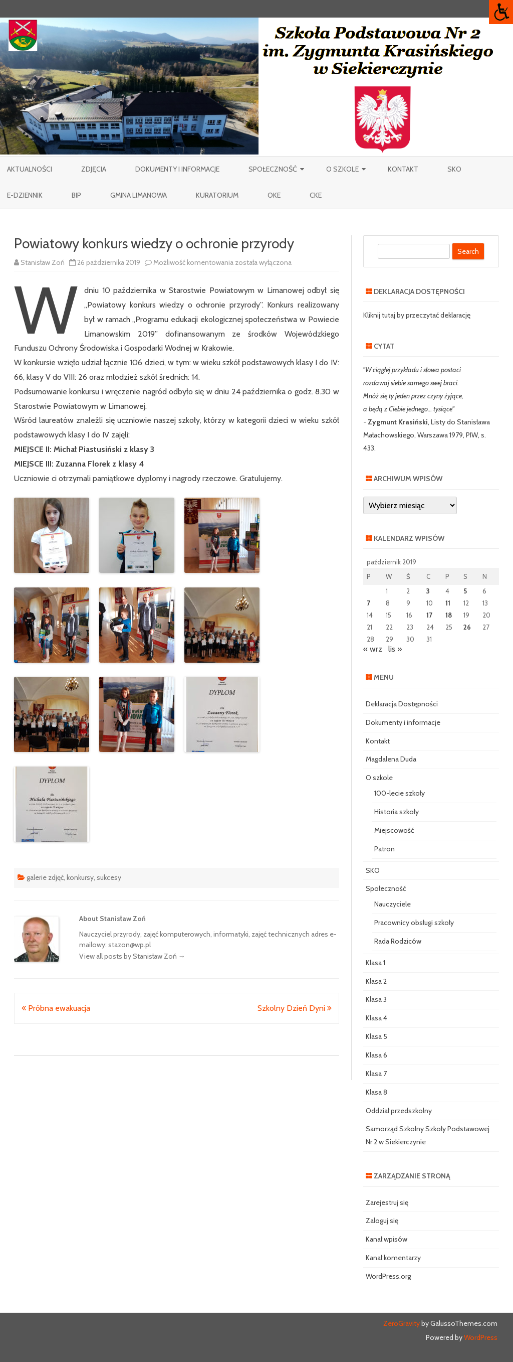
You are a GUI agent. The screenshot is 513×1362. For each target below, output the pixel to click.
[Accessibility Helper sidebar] (501, 12)
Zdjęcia (93, 169)
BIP (76, 195)
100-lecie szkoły (399, 793)
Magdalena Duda (391, 759)
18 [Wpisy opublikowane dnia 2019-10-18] (448, 615)
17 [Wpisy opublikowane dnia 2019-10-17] (429, 615)
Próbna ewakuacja (56, 1008)
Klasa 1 (375, 962)
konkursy (80, 877)
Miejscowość (394, 830)
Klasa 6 (376, 1055)
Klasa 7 (376, 1073)
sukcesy (109, 877)
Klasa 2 (376, 981)
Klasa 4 (376, 1017)
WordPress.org (388, 1276)
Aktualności (29, 169)
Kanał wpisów (386, 1239)
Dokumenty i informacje (177, 169)
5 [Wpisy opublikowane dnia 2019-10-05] (465, 591)
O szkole (342, 169)
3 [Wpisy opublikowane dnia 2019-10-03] (428, 591)
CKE (316, 195)
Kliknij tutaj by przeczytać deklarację (416, 315)
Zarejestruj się (387, 1202)
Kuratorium (217, 195)
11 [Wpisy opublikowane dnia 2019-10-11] (447, 603)
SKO (454, 169)
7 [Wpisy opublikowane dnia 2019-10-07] (368, 603)
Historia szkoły (396, 811)
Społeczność (272, 169)
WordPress (479, 1337)
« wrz (372, 649)
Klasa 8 (376, 1092)
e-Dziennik (25, 195)
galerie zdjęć (45, 877)
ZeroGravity (401, 1323)
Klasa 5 (376, 1036)
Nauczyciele (392, 904)
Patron (384, 848)
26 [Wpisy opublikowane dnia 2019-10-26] (467, 627)
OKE (274, 195)
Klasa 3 (376, 999)
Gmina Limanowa (138, 195)
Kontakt (403, 169)
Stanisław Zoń (43, 262)
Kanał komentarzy (393, 1257)
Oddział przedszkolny (399, 1110)
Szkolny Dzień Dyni (295, 1008)
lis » (395, 649)
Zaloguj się (382, 1220)
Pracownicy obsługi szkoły (414, 922)
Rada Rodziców (397, 941)
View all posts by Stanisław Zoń (132, 956)
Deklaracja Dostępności (402, 703)
